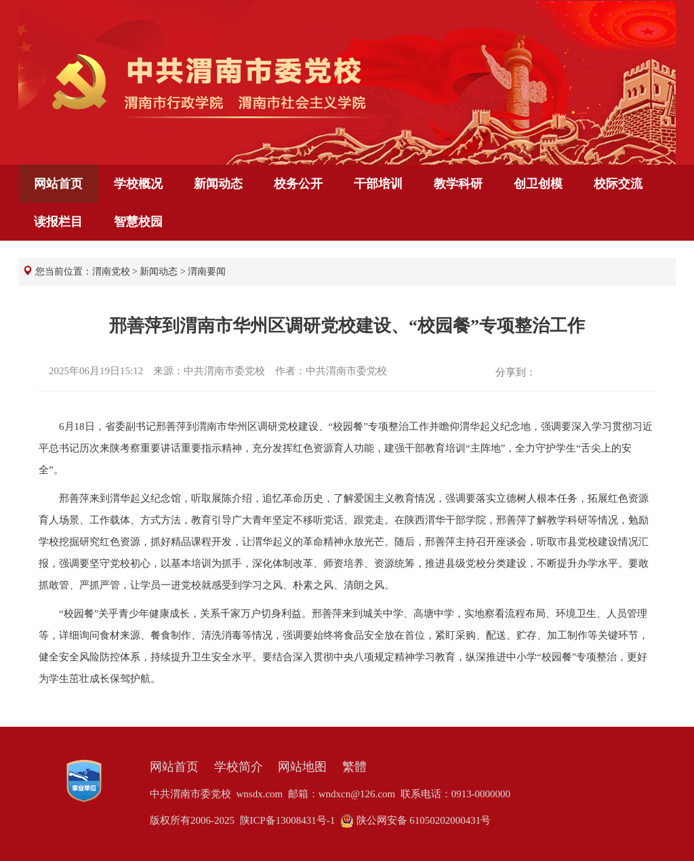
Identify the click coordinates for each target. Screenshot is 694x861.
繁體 (354, 767)
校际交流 (618, 184)
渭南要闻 (207, 271)
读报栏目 (58, 221)
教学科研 (458, 184)
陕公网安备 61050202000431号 (415, 820)
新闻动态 (218, 184)
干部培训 (378, 184)
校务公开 (298, 184)
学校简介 (238, 767)
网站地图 (302, 767)
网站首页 (58, 184)
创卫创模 (538, 184)
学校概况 (138, 184)
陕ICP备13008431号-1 (287, 820)
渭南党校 (111, 271)
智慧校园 (138, 221)
